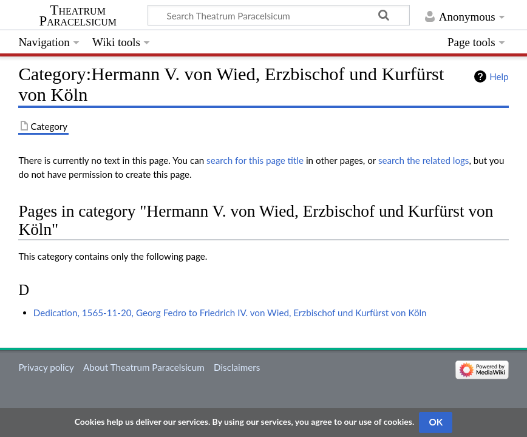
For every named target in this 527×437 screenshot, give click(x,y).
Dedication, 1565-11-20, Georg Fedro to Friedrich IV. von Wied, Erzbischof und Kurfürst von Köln (230, 312)
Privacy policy (45, 367)
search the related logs (423, 160)
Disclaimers (237, 367)
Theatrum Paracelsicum (78, 16)
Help (498, 76)
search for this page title (255, 160)
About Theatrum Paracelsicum (144, 367)
